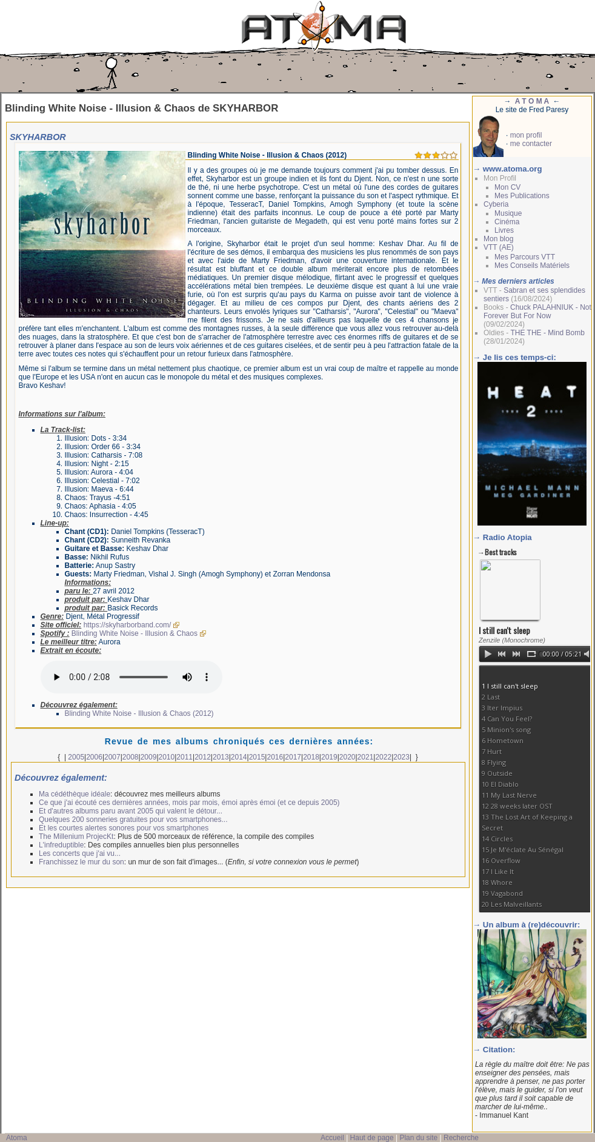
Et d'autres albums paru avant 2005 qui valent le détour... (130, 811)
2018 (311, 757)
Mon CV (507, 187)
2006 (94, 757)
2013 (221, 757)
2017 (293, 757)
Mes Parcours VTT (524, 257)
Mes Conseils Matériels (532, 265)
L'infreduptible (61, 845)
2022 (383, 757)
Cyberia (496, 204)
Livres (504, 230)
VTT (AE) (499, 247)
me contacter (531, 143)
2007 (112, 757)
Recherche (461, 1138)
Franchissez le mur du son (81, 862)
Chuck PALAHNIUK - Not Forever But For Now (537, 311)
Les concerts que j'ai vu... (80, 853)
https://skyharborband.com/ (127, 625)
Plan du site (418, 1138)
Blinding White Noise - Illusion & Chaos (134, 633)
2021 (365, 757)
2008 (130, 757)
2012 (202, 757)
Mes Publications (522, 196)
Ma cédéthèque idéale (74, 794)
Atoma (16, 1138)
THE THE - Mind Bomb (547, 333)
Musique (508, 213)
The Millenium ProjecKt (76, 836)
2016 (275, 757)
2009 (149, 757)
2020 (347, 757)
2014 (239, 757)
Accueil (332, 1138)
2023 (401, 757)
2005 (76, 757)
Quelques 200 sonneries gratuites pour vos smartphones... (133, 819)
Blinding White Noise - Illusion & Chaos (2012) (139, 713)
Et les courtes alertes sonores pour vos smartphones (123, 828)
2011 (184, 757)
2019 (329, 757)
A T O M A (532, 101)
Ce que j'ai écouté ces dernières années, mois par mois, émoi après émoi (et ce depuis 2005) (189, 802)
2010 (167, 757)
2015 (257, 757)
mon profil (526, 135)
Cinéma (506, 222)
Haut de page (372, 1138)
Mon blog (498, 239)
